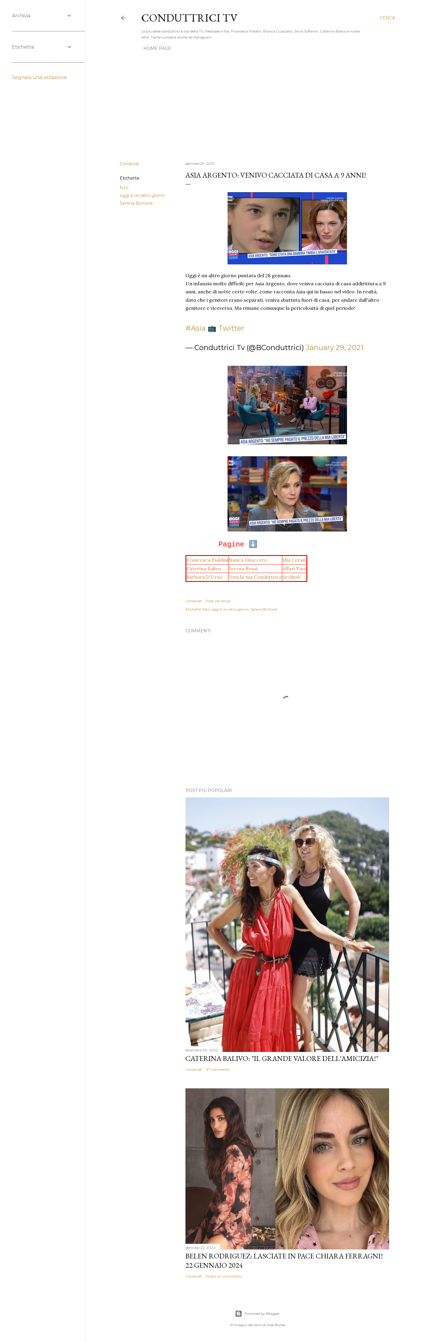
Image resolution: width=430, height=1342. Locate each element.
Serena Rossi (243, 568)
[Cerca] (387, 18)
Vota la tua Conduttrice (255, 577)
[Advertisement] (257, 104)
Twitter (231, 328)
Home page (157, 48)
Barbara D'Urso (204, 577)
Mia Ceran (294, 560)
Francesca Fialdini (207, 560)
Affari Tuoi (294, 568)
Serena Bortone (136, 203)
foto (124, 187)
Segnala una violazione (39, 77)
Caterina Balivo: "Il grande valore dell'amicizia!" (281, 1058)
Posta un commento (224, 1276)
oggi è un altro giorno (142, 195)
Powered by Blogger (257, 1313)
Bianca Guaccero (247, 560)
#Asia (195, 328)
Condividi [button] (129, 164)
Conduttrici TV (189, 18)
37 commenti (217, 1069)
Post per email (218, 601)
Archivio (291, 577)
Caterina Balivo (203, 568)
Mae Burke (276, 1325)
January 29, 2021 (334, 347)
